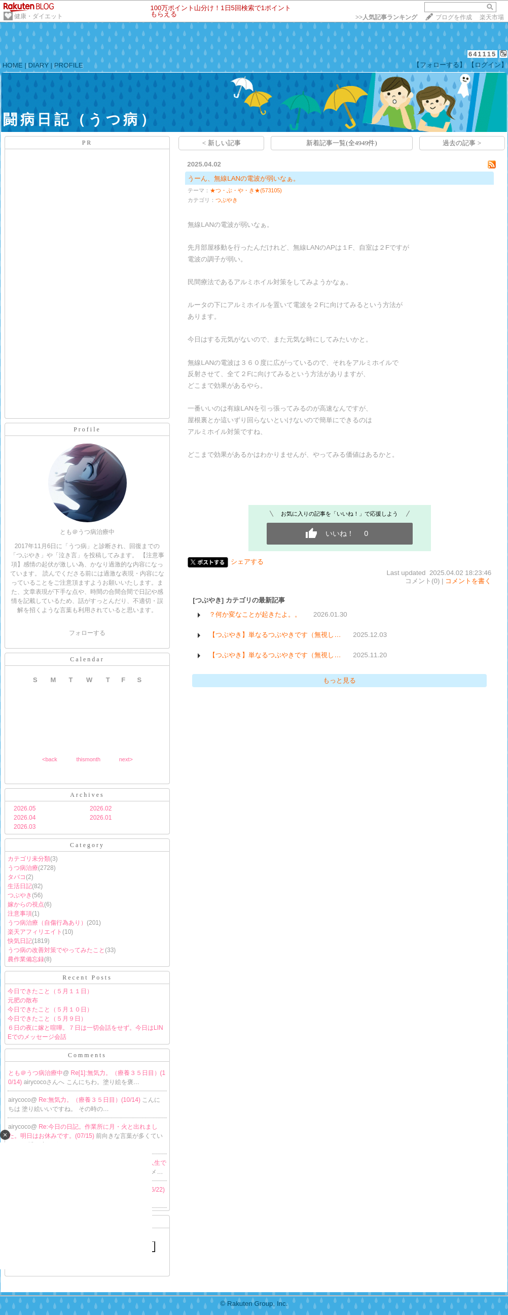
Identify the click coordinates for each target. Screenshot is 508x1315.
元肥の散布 (23, 1000)
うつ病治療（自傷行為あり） (47, 922)
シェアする (247, 561)
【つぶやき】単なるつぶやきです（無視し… (275, 634)
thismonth (88, 759)
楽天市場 (492, 17)
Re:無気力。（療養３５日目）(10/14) (90, 1099)
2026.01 (101, 817)
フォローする (87, 632)
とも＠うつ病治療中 (35, 1072)
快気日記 (20, 941)
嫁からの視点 (26, 904)
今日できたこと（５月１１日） (50, 991)
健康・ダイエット (38, 16)
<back (49, 759)
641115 (482, 54)
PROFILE (68, 65)
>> (386, 17)
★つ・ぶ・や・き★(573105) (246, 190)
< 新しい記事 (221, 143)
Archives (87, 794)
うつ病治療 (23, 867)
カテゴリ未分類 (29, 858)
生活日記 (20, 886)
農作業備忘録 (26, 959)
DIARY (38, 65)
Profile (87, 429)
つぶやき (20, 895)
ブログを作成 (454, 17)
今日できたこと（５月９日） (47, 1018)
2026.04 (24, 817)
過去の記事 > (462, 143)
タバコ (17, 877)
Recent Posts (87, 977)
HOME (13, 65)
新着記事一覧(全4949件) (341, 143)
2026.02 (101, 808)
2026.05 (24, 808)
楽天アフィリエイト (35, 931)
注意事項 (20, 913)
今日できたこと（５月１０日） (50, 1009)
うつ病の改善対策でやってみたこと (56, 950)
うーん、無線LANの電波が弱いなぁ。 (244, 178)
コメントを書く (468, 581)
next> (126, 759)
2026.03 (24, 826)
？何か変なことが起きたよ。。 (255, 614)
